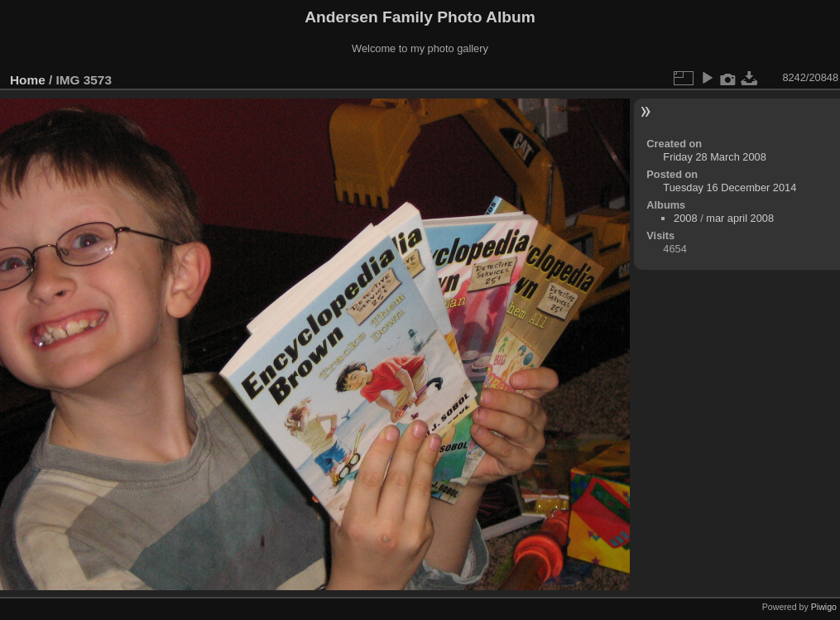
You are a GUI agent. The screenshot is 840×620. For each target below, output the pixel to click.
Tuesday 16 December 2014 (729, 187)
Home (28, 80)
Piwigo (824, 607)
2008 (685, 218)
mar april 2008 (740, 218)
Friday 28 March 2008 (714, 157)
